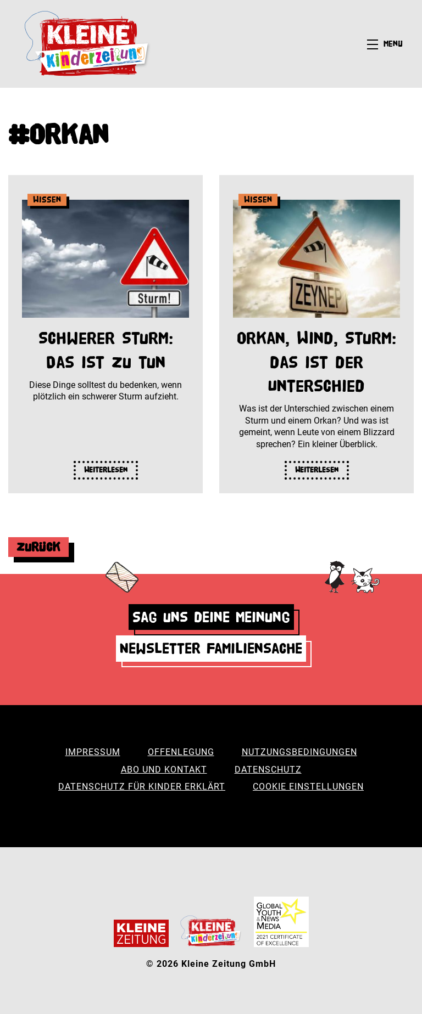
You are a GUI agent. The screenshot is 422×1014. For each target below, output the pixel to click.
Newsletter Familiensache (211, 648)
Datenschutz (268, 769)
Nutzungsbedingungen (299, 752)
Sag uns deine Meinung (211, 617)
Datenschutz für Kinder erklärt (141, 786)
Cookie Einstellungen (308, 786)
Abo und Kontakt (164, 769)
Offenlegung (181, 752)
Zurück (38, 547)
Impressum (92, 752)
